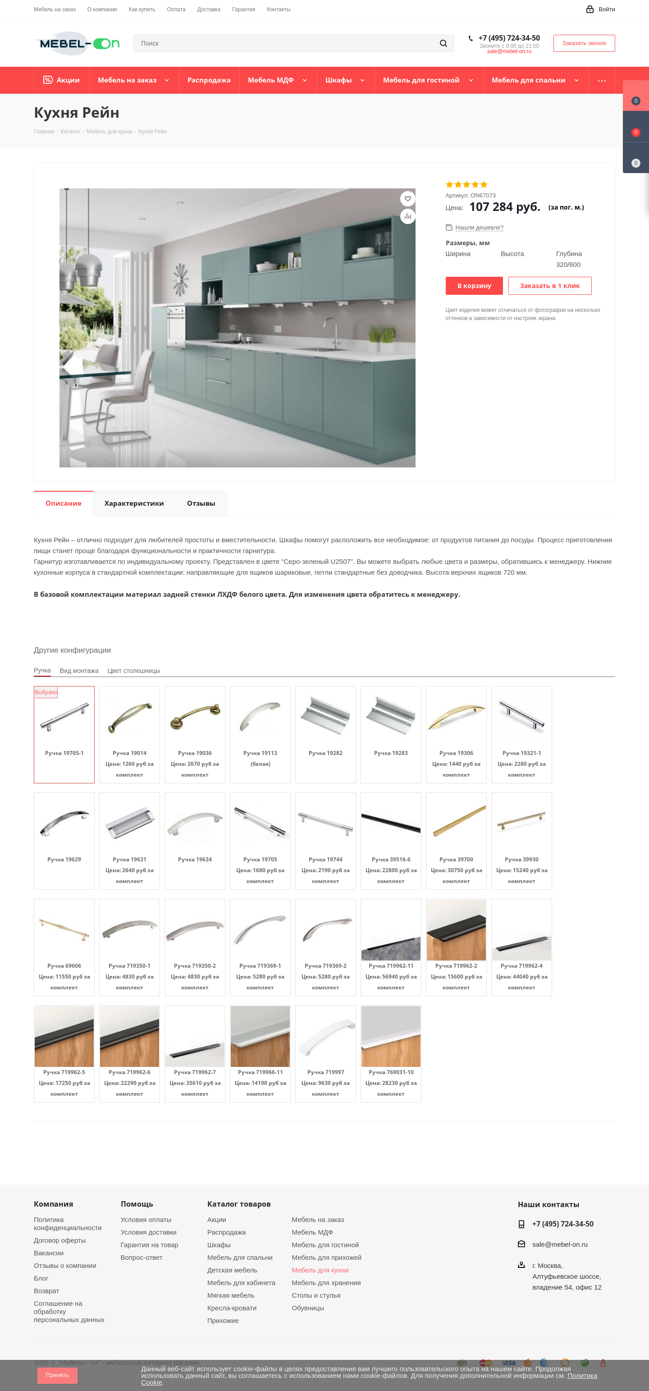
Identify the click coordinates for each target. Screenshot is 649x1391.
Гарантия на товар (149, 1245)
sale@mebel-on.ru (509, 51)
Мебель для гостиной (325, 1245)
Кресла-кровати (231, 1308)
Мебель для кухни (320, 1270)
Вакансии (49, 1253)
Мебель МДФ (313, 1232)
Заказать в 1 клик (550, 285)
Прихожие (223, 1320)
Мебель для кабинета (241, 1282)
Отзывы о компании (65, 1265)
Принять (57, 1375)
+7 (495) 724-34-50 (509, 38)
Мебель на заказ (318, 1219)
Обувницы (308, 1308)
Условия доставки (149, 1232)
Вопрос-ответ (142, 1257)
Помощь (137, 1204)
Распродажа (226, 1232)
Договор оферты (60, 1240)
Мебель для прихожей (327, 1257)
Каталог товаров (239, 1204)
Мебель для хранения (326, 1282)
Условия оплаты (146, 1219)
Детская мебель (232, 1270)
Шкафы (219, 1245)
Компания (53, 1204)
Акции (216, 1219)
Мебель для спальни (240, 1257)
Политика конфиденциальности (68, 1223)
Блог (41, 1278)
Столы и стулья (316, 1295)
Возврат (46, 1291)
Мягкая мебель (231, 1295)
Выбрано (46, 692)
